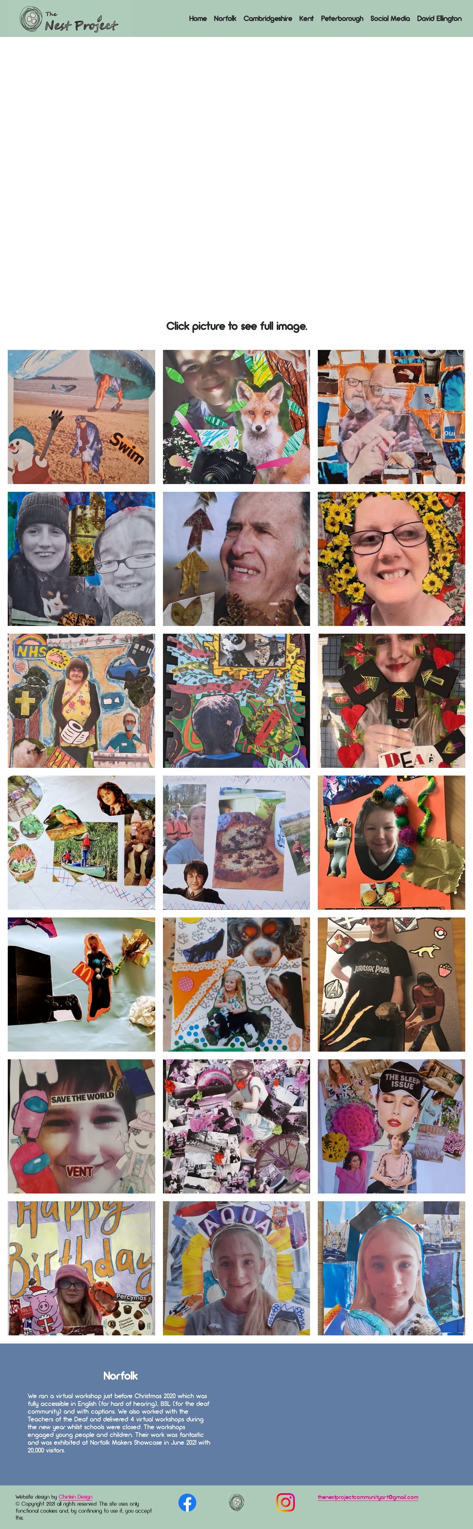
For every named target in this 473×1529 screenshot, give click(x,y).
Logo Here (70, 18)
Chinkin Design (75, 1496)
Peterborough (342, 18)
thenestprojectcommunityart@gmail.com (368, 1497)
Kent (306, 18)
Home (198, 18)
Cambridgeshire (268, 18)
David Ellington (439, 18)
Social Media (390, 18)
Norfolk (225, 18)
